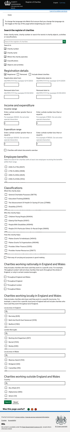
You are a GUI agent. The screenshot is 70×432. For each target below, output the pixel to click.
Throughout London (14, 285)
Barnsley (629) (14, 316)
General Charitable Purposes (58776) (23, 195)
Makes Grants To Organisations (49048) (24, 242)
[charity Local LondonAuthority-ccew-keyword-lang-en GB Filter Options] (35, 333)
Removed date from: (11, 90)
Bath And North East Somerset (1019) (23, 320)
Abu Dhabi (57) (14, 388)
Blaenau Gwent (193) (16, 360)
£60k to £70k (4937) (17, 167)
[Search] (35, 41)
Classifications (12, 61)
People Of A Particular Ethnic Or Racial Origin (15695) (29, 229)
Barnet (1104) (14, 342)
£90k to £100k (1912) (17, 179)
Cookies (3, 420)
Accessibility (12, 420)
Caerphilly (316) (15, 368)
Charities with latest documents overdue (22, 150)
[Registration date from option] (11, 84)
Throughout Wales (14, 289)
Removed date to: (43, 90)
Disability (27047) (15, 207)
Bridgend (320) (14, 364)
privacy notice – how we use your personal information (32, 417)
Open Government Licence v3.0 (32, 427)
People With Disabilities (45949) (21, 225)
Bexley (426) (13, 346)
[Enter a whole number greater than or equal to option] (11, 123)
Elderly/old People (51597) (19, 221)
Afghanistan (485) (15, 392)
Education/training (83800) (19, 199)
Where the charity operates (17, 57)
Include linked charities (40, 74)
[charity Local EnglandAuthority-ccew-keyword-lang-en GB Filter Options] (35, 311)
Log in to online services (58, 11)
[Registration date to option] (43, 84)
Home (10, 15)
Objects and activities (15, 65)
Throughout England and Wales (18, 277)
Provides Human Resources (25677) (22, 250)
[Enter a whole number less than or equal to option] (43, 123)
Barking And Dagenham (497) (20, 338)
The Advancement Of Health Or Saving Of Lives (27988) (29, 203)
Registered (11, 74)
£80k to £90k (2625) (17, 175)
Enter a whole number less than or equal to (49, 113)
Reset (15, 402)
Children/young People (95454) (21, 217)
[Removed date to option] (43, 97)
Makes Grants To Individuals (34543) (22, 238)
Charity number (13, 49)
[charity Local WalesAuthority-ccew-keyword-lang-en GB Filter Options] (35, 355)
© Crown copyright (61, 426)
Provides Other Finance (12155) (20, 246)
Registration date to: (44, 78)
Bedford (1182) (14, 324)
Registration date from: (12, 78)
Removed (23, 74)
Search (7, 402)
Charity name (12, 53)
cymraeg (62, 3)
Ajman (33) (13, 396)
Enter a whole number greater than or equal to (18, 113)
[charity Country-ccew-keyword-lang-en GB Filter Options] (35, 383)
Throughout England (14, 281)
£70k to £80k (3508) (17, 171)
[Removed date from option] (11, 97)
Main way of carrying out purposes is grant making (25, 257)
